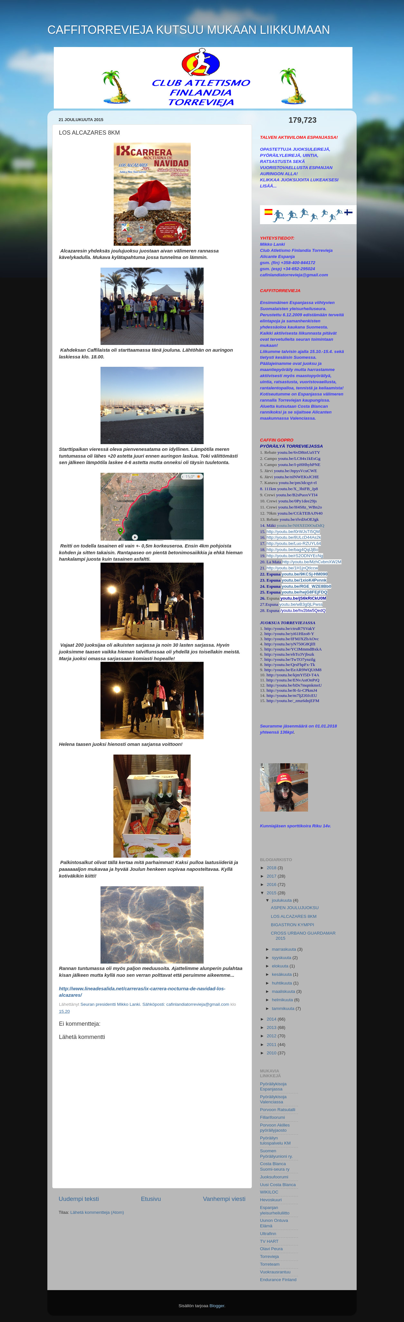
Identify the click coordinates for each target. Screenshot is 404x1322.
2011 (272, 1044)
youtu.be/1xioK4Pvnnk (304, 580)
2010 (272, 1053)
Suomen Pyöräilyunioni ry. (276, 1153)
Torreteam (270, 1264)
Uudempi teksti (79, 1198)
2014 (272, 1019)
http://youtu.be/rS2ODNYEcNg (294, 555)
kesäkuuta (282, 974)
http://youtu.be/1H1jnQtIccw (292, 568)
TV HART (269, 1241)
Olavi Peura (271, 1248)
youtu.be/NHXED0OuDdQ (300, 525)
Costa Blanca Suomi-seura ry (275, 1166)
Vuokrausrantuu (275, 1272)
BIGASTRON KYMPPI (292, 924)
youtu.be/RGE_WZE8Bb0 (306, 586)
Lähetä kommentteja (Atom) (97, 1212)
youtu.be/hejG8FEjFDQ (304, 592)
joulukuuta (282, 900)
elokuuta (281, 966)
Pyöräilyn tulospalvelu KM (275, 1141)
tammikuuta (284, 1008)
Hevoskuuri (271, 1199)
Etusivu (151, 1198)
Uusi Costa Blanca (278, 1184)
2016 (272, 884)
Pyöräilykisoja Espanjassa (273, 1086)
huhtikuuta (282, 983)
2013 (272, 1027)
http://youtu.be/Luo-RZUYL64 (293, 543)
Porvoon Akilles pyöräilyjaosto (275, 1128)
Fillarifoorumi (272, 1117)
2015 (272, 892)
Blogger (216, 1305)
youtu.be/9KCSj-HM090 (304, 574)
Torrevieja (269, 1256)
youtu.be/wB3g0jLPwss (300, 604)
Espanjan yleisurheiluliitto (275, 1210)
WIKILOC (269, 1192)
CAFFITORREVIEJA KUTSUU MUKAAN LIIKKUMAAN (188, 29)
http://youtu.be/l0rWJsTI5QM (293, 531)
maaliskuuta (284, 991)
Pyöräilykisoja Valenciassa (273, 1099)
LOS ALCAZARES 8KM (294, 916)
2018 (272, 867)
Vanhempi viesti (224, 1198)
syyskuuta (282, 957)
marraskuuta (284, 949)
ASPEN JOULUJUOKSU (295, 907)
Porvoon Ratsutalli (277, 1109)
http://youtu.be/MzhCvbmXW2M (311, 561)
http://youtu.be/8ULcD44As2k (293, 537)
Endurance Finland (278, 1279)
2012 (272, 1035)
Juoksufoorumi (274, 1177)
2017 (272, 876)
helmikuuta (283, 999)
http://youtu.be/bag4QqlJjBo (292, 549)
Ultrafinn (268, 1233)
